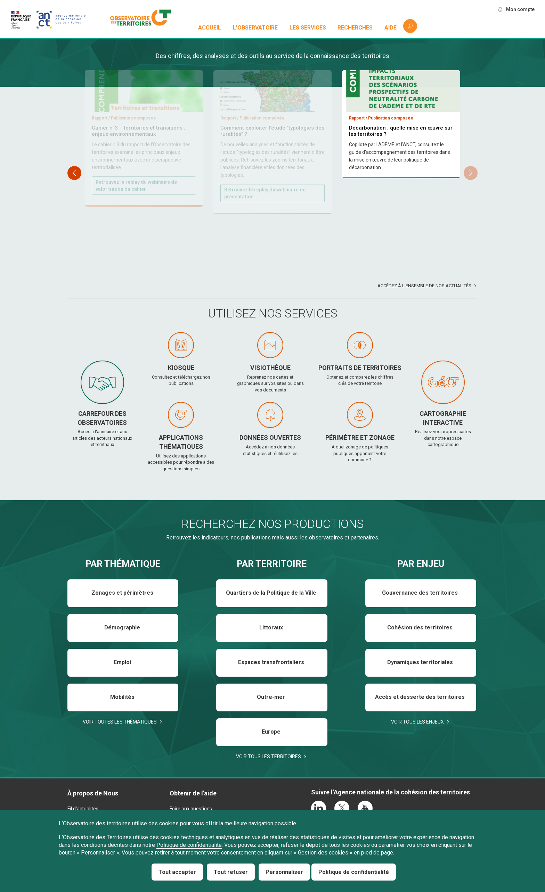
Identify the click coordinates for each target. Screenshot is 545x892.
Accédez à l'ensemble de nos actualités (424, 285)
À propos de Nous (92, 793)
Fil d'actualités (82, 808)
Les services (308, 27)
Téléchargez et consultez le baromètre (397, 221)
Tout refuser (231, 872)
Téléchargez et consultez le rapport (265, 186)
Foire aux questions (191, 808)
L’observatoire (255, 27)
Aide (390, 27)
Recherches (355, 27)
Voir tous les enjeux (417, 722)
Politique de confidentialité (189, 845)
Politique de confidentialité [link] (353, 872)
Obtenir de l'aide (193, 793)
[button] (471, 173)
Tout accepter (177, 872)
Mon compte (520, 9)
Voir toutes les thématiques (120, 722)
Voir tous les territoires (268, 756)
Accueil (209, 27)
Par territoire (272, 564)
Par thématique (123, 564)
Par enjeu (420, 564)
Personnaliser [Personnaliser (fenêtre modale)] (284, 872)
